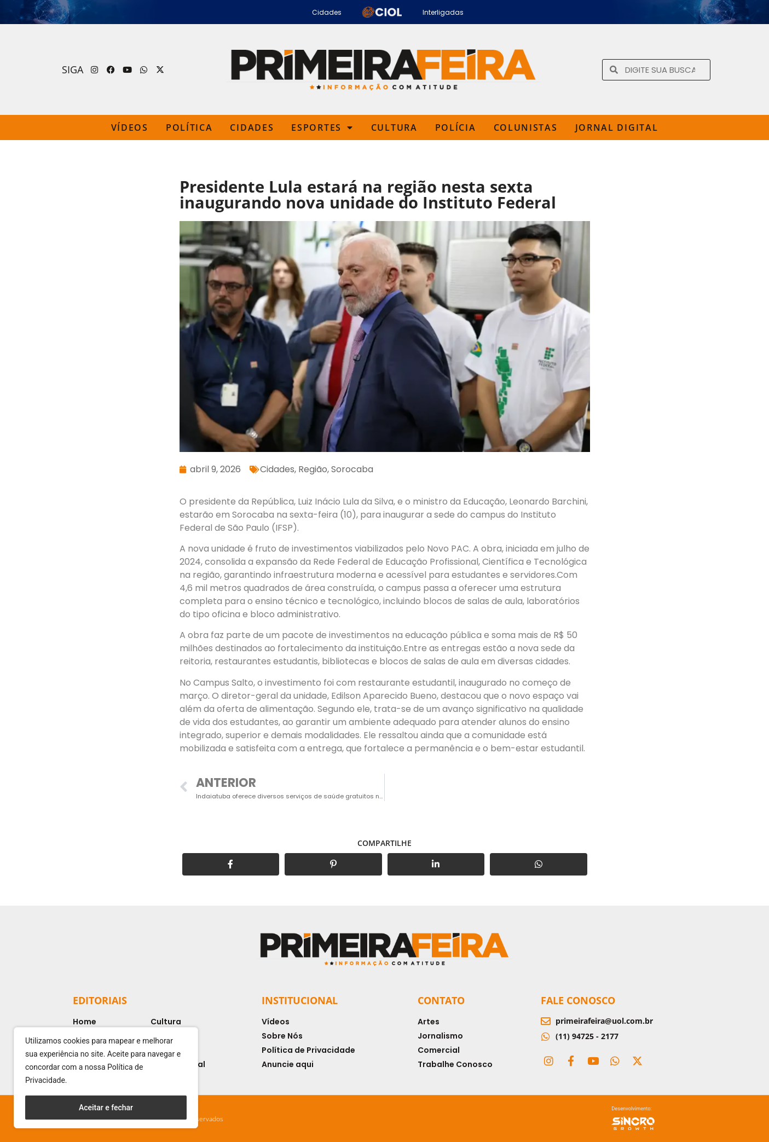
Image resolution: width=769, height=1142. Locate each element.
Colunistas (526, 127)
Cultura (394, 127)
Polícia (455, 127)
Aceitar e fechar (106, 1107)
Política (189, 127)
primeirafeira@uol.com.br (604, 1021)
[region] (106, 1077)
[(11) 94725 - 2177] (546, 1036)
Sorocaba (352, 469)
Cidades (252, 127)
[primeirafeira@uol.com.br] (546, 1021)
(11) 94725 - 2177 (587, 1036)
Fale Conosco (578, 1000)
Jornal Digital (616, 127)
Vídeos (129, 127)
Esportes (322, 127)
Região (312, 469)
